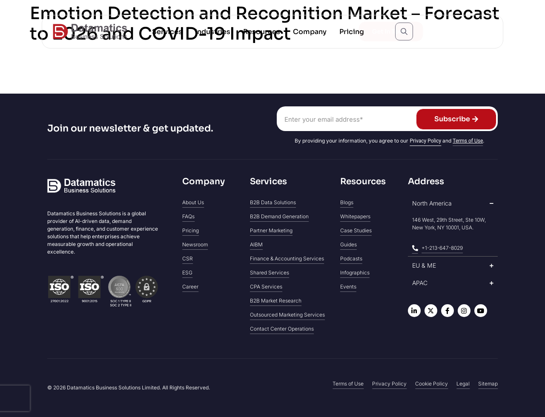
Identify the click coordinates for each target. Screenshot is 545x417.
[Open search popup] (404, 31)
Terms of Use (468, 141)
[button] (167, 32)
